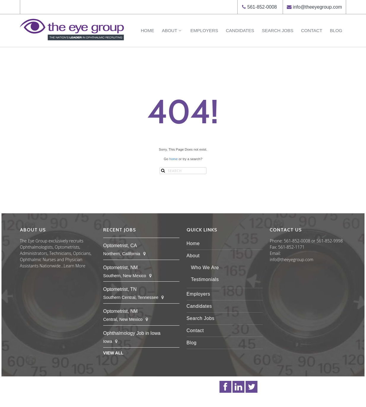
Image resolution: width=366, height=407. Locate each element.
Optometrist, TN (120, 289)
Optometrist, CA (120, 245)
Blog (336, 30)
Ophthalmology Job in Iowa (131, 333)
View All (113, 353)
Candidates (240, 30)
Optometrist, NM (120, 267)
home (173, 159)
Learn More (74, 266)
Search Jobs (277, 30)
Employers (204, 30)
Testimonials (205, 279)
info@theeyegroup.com (317, 7)
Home (147, 30)
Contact (311, 30)
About (172, 30)
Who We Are (205, 267)
